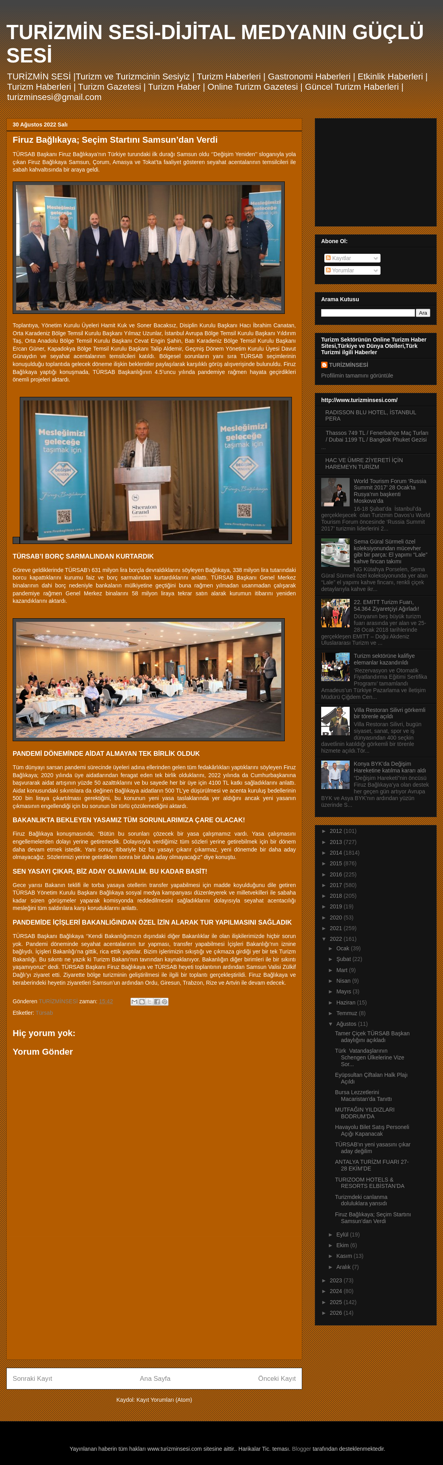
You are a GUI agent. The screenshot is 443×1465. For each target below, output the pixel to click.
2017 (337, 885)
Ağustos (347, 1024)
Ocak (343, 948)
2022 (337, 939)
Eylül (343, 1234)
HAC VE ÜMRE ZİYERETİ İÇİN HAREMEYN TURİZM (364, 463)
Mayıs (344, 991)
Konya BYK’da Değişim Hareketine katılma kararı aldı (390, 767)
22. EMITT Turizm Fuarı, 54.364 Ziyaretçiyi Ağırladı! (386, 605)
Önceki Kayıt (277, 1378)
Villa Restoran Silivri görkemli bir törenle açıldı (390, 713)
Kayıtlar (338, 258)
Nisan (344, 981)
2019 (337, 906)
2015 (337, 863)
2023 (337, 1280)
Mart (342, 970)
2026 (337, 1313)
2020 (337, 917)
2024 (337, 1291)
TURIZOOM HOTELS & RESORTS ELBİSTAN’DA (370, 1182)
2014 (337, 853)
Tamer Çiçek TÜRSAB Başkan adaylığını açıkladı (372, 1036)
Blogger (301, 1449)
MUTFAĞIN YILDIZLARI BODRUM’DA (365, 1113)
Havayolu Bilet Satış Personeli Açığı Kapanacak (372, 1130)
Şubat (344, 959)
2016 (337, 874)
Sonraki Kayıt (32, 1378)
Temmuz (347, 1013)
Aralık (344, 1267)
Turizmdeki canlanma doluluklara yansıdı (361, 1200)
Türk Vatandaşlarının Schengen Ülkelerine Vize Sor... (369, 1057)
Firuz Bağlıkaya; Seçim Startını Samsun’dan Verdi (373, 1217)
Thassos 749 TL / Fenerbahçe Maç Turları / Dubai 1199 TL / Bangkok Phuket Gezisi (377, 436)
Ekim (343, 1245)
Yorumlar (340, 270)
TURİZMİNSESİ (348, 365)
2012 (337, 831)
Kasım (345, 1256)
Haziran (346, 1002)
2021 (337, 928)
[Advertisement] (154, 1298)
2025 (337, 1302)
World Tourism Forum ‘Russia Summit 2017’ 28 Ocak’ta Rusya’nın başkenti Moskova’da (390, 491)
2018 (337, 896)
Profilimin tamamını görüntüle (357, 375)
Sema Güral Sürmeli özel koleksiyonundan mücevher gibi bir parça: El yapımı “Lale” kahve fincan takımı (391, 551)
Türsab (44, 1013)
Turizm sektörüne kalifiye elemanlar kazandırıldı (384, 659)
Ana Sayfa (155, 1378)
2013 (337, 842)
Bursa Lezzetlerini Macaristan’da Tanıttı (363, 1095)
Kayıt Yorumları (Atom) (164, 1400)
